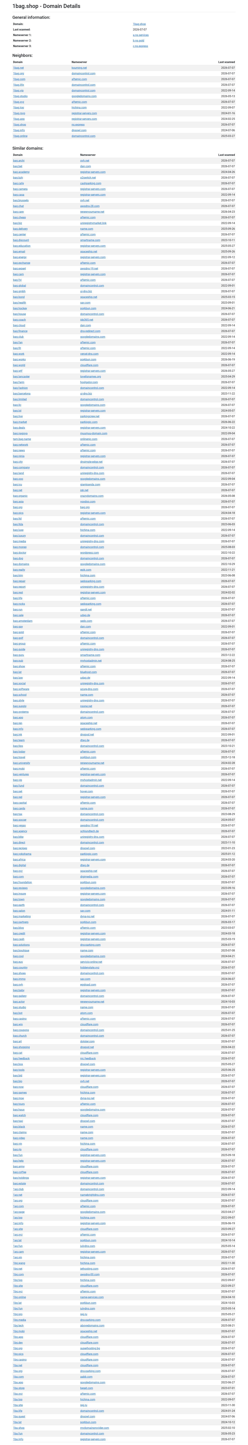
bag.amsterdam (22, 621)
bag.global (19, 285)
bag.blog (18, 927)
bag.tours (19, 1104)
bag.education (21, 245)
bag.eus (18, 962)
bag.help (18, 1160)
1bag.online (20, 136)
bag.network (20, 444)
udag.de (85, 615)
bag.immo (19, 979)
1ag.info (18, 1223)
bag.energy (20, 257)
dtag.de (84, 740)
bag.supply (20, 706)
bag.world (19, 365)
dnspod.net (87, 734)
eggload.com (88, 984)
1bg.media (19, 1320)
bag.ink (17, 734)
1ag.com (18, 1206)
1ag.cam (18, 1251)
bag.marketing (22, 916)
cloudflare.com (89, 365)
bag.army (19, 1166)
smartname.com (90, 240)
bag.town (18, 899)
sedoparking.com (90, 581)
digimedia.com (89, 876)
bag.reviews (20, 888)
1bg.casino (20, 1359)
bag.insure (19, 893)
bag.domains (21, 564)
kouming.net (79, 67)
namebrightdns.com (92, 1195)
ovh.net (84, 160)
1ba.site (18, 1405)
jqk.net (84, 490)
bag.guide (19, 649)
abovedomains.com (92, 1325)
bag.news (19, 450)
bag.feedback (21, 1058)
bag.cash (18, 939)
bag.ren (17, 723)
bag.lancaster (21, 376)
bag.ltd (17, 518)
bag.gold (18, 632)
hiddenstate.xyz (89, 967)
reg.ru (83, 1314)
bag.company (21, 467)
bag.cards (19, 808)
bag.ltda (18, 524)
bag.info (18, 729)
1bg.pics (18, 1354)
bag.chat (18, 206)
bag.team (19, 740)
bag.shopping (21, 1047)
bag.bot (17, 1013)
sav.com (85, 302)
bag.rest (18, 592)
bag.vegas (19, 825)
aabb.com (86, 1376)
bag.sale (18, 615)
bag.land (18, 473)
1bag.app (19, 119)
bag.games (20, 1092)
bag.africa (19, 859)
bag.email (19, 251)
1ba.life (17, 1410)
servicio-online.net (91, 962)
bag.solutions (21, 944)
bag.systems (21, 711)
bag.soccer (19, 819)
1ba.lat (17, 1422)
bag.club (18, 336)
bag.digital (19, 865)
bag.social (19, 683)
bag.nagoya (20, 433)
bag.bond (19, 297)
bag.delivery (20, 228)
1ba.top (17, 1399)
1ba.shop (18, 1428)
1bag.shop (139, 24)
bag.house (19, 314)
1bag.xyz (18, 101)
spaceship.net (88, 251)
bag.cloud (19, 325)
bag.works (19, 359)
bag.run (17, 609)
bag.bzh (18, 177)
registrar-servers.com (84, 113)
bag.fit (17, 348)
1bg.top (17, 1280)
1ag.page (18, 1212)
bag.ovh (18, 984)
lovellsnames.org (90, 376)
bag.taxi (18, 1121)
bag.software (21, 689)
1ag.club (18, 1189)
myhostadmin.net (91, 660)
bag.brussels (21, 200)
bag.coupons (21, 1030)
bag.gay (18, 626)
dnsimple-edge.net (91, 461)
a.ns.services (141, 35)
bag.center (19, 234)
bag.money (20, 547)
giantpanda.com (90, 484)
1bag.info (19, 130)
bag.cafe (18, 183)
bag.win (18, 1024)
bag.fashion (20, 388)
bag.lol (17, 410)
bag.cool (18, 956)
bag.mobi (19, 768)
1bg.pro (17, 1314)
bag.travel (19, 757)
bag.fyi (17, 280)
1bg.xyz (18, 1291)
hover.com (86, 791)
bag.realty (19, 569)
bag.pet (17, 791)
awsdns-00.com (90, 1274)
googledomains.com (84, 96)
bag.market (20, 422)
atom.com (86, 717)
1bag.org (18, 73)
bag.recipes (20, 848)
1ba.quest (19, 1416)
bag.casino (20, 1018)
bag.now (18, 1087)
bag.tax (17, 814)
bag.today (19, 751)
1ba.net (17, 1365)
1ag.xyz (18, 1234)
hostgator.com (89, 382)
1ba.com (18, 1376)
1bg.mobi (19, 1331)
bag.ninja (18, 456)
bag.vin (17, 1143)
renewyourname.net (92, 211)
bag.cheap (19, 217)
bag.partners (20, 922)
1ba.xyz (18, 1393)
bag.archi (18, 160)
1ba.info (18, 1439)
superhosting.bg (90, 1348)
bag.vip (17, 780)
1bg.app (18, 1337)
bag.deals (19, 427)
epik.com (85, 569)
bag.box (18, 1064)
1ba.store (18, 1388)
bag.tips (18, 746)
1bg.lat (17, 1302)
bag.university (21, 763)
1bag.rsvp (19, 113)
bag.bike (18, 836)
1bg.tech (18, 1325)
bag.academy (21, 172)
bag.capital (20, 802)
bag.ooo (18, 478)
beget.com (86, 1388)
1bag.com (19, 79)
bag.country (20, 967)
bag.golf (18, 638)
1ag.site (18, 1229)
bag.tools (18, 1069)
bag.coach (19, 319)
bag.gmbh (19, 291)
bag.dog (18, 558)
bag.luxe (18, 530)
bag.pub (18, 660)
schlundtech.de (89, 831)
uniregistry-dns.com (92, 473)
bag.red (17, 797)
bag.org (17, 507)
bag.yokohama (22, 854)
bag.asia (18, 501)
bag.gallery (20, 996)
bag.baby (18, 990)
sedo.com (86, 621)
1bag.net (18, 67)
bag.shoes (19, 973)
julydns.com (87, 1246)
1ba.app (18, 1382)
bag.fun (18, 1155)
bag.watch (19, 1115)
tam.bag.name (22, 439)
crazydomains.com (92, 496)
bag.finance (20, 331)
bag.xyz (18, 871)
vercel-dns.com (89, 353)
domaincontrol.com (83, 73)
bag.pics (18, 513)
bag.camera (20, 189)
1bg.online (19, 1297)
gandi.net (86, 609)
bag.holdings (21, 1177)
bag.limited (20, 399)
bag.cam (18, 274)
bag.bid (17, 1075)
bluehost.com (88, 672)
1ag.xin (17, 1257)
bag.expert (19, 268)
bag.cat (17, 1052)
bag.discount (21, 240)
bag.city (18, 461)
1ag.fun (18, 1246)
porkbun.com (88, 308)
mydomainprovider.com (94, 1428)
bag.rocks (19, 603)
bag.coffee (19, 1172)
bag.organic (20, 496)
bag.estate (19, 1183)
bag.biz (17, 223)
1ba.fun (18, 1433)
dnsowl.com (79, 130)
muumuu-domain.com (93, 433)
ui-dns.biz (86, 291)
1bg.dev (18, 1342)
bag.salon (19, 910)
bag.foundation (22, 882)
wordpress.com (89, 552)
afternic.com (79, 79)
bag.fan (18, 342)
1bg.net (17, 1268)
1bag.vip (18, 90)
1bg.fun (18, 1308)
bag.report (19, 586)
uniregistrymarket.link (93, 223)
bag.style (18, 700)
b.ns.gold (138, 40)
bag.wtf (17, 370)
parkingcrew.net (89, 416)
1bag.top (18, 107)
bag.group (19, 643)
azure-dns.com (89, 689)
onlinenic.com (88, 439)
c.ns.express (140, 46)
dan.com (85, 166)
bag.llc (17, 405)
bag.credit (19, 933)
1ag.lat (17, 1240)
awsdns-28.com (90, 206)
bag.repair (19, 581)
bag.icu (17, 484)
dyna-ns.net (87, 916)
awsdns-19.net (89, 268)
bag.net (17, 490)
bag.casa (18, 194)
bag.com (18, 876)
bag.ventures (21, 774)
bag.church (20, 1035)
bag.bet (17, 166)
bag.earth (19, 905)
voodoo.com (87, 501)
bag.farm (18, 382)
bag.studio (19, 1007)
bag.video (19, 1138)
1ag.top (17, 1217)
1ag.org (17, 1200)
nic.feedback (88, 1058)
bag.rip (17, 1149)
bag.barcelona (21, 393)
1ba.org (17, 1371)
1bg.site (18, 1285)
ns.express (78, 124)
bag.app (18, 717)
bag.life (17, 598)
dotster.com (87, 1041)
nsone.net (86, 706)
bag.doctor (19, 552)
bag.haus (18, 1109)
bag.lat (17, 672)
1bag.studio (20, 96)
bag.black (19, 1126)
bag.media (19, 541)
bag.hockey (20, 308)
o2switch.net (88, 177)
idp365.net (86, 319)
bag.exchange (21, 263)
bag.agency (20, 831)
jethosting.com (89, 1268)
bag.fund (18, 785)
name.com (86, 228)
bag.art (17, 1041)
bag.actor (19, 1001)
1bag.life (18, 84)
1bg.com (18, 1274)
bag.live (18, 416)
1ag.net (17, 1195)
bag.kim (18, 575)
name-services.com (92, 1297)
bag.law (18, 677)
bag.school (20, 694)
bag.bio (17, 1081)
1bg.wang (19, 1263)
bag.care (18, 211)
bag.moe (18, 1098)
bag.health (19, 302)
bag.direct (19, 842)
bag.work (18, 353)
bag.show (19, 666)
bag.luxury (19, 535)
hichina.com (79, 107)
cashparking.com (90, 183)
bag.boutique (21, 950)
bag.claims (20, 1132)
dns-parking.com (90, 944)
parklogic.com (88, 422)
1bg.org (17, 1348)
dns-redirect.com (90, 331)
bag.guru (18, 655)
